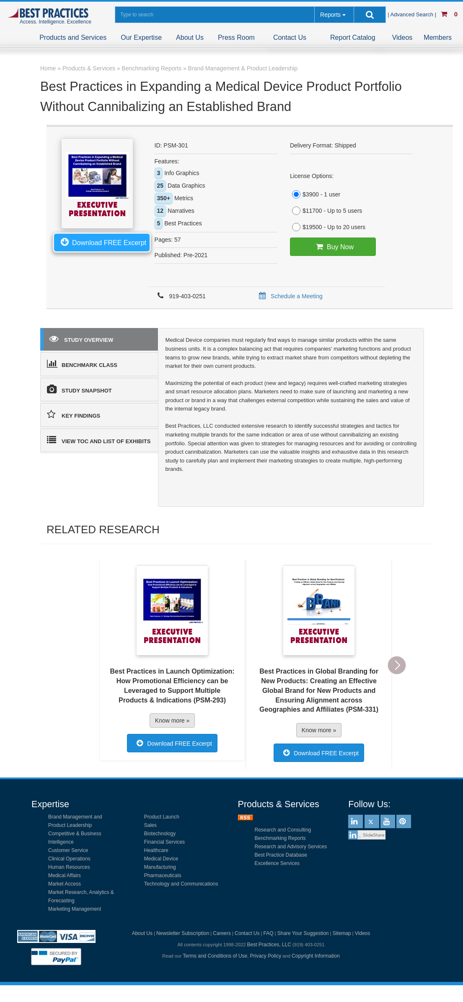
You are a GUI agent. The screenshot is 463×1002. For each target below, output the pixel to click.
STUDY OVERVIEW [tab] (81, 338)
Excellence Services (277, 863)
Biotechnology (160, 834)
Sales (150, 825)
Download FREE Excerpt (101, 241)
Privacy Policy (266, 956)
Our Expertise (141, 37)
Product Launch (161, 817)
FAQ (269, 933)
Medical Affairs (64, 875)
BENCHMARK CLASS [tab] (82, 363)
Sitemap (342, 933)
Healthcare (156, 850)
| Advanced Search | (413, 14)
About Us (190, 37)
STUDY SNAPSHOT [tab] (79, 389)
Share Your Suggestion (303, 933)
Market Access (64, 884)
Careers (222, 933)
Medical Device (161, 859)
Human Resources (69, 867)
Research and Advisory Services (291, 847)
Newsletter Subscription (182, 933)
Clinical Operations (69, 859)
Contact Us (289, 37)
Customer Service (68, 850)
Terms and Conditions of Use (215, 956)
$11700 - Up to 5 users (326, 211)
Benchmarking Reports (280, 838)
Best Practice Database (281, 855)
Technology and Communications (181, 884)
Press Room (236, 37)
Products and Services (72, 37)
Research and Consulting (283, 830)
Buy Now (333, 246)
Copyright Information (316, 956)
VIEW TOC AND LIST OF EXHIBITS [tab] (98, 439)
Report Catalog (352, 37)
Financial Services (164, 842)
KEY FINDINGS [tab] (73, 414)
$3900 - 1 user (315, 194)
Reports (330, 14)
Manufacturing (160, 867)
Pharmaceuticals (162, 875)
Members (438, 37)
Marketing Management (74, 909)
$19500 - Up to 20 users (327, 227)
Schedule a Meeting (289, 296)
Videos (402, 37)
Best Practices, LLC (269, 945)
